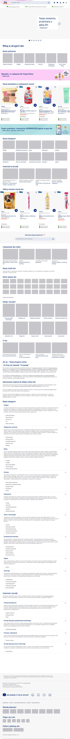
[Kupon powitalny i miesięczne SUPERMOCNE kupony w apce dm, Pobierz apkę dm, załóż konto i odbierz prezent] (35, 129)
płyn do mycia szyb (10, 554)
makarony (8, 509)
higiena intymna (9, 439)
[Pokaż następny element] (59, 24)
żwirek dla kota (9, 579)
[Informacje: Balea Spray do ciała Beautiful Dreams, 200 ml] (42, 224)
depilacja (8, 445)
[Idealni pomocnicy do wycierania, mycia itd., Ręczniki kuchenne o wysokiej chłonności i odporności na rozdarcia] (13, 292)
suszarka (8, 462)
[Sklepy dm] (54, 2)
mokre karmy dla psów (11, 585)
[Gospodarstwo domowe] (35, 157)
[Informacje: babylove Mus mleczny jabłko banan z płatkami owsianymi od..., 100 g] (42, 116)
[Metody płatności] (48, 312)
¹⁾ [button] (47, 28)
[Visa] (20, 711)
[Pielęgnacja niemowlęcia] (51, 60)
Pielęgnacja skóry (10, 615)
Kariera (11, 702)
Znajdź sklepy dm (36, 702)
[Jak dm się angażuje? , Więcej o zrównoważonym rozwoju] (27, 350)
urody (12, 386)
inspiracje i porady (32, 384)
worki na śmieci (9, 550)
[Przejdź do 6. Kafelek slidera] (40, 40)
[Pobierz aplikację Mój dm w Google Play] (19, 730)
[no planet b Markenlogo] (64, 292)
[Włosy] (35, 145)
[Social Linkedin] (28, 720)
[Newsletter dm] (9, 329)
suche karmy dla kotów (11, 581)
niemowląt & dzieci (53, 368)
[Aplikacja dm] (22, 312)
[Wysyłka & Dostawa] (35, 312)
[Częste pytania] (48, 329)
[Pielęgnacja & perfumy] (22, 145)
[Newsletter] (23, 720)
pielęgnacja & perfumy (37, 368)
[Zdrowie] (61, 145)
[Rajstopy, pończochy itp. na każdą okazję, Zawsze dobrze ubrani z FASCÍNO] (6, 286)
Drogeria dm (5, 702)
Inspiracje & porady (49, 596)
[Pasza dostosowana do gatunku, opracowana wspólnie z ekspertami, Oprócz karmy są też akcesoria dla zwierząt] (35, 281)
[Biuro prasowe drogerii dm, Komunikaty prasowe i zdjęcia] (10, 350)
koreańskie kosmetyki (11, 441)
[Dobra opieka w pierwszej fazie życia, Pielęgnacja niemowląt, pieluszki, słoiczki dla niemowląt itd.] (13, 281)
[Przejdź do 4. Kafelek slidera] (36, 40)
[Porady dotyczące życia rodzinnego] (35, 644)
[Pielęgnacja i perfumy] (35, 427)
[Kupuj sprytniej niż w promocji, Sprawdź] (27, 257)
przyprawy (8, 505)
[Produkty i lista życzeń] (57, 2)
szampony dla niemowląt (11, 531)
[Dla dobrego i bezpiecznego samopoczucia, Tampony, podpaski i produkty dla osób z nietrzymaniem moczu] (20, 286)
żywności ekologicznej (16, 375)
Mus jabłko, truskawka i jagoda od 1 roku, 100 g (28, 111)
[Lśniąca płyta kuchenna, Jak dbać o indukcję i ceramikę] (27, 177)
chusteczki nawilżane (10, 533)
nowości (17, 394)
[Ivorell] (13, 286)
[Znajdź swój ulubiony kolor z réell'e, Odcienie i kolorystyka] (57, 286)
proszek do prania (10, 546)
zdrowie (4, 369)
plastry (7, 490)
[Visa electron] (35, 711)
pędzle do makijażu (10, 415)
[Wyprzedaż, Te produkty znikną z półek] (43, 257)
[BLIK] (6, 711)
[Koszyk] (63, 2)
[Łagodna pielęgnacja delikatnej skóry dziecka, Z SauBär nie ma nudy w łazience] (6, 292)
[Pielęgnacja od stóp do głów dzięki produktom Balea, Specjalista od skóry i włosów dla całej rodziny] (20, 281)
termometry (8, 488)
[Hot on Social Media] (62, 60)
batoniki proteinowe (10, 511)
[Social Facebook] (4, 720)
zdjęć (38, 370)
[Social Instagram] (9, 720)
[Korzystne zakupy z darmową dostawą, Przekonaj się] (59, 257)
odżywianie (13, 369)
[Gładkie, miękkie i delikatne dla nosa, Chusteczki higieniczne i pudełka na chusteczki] (28, 292)
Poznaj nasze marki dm (8, 297)
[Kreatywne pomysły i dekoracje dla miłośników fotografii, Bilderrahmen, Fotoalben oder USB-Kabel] (42, 286)
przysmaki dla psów (10, 583)
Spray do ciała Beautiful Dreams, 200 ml (46, 217)
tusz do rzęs (8, 419)
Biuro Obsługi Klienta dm (20, 702)
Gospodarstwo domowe (11, 629)
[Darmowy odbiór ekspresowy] (9, 312)
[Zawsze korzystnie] (8, 60)
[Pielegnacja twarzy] (30, 60)
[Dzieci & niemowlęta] (22, 157)
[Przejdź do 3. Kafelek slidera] (34, 40)
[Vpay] (28, 711)
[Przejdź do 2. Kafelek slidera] (31, 40)
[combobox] (30, 2)
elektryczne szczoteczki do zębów (13, 484)
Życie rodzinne (9, 651)
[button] (66, 2)
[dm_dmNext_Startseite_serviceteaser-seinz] (20, 292)
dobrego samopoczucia (37, 386)
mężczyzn (6, 370)
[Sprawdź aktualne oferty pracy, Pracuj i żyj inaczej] (43, 350)
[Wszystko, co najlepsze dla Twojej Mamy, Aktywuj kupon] (35, 74)
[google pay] (49, 711)
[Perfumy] (40, 60)
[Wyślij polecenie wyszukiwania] (48, 2)
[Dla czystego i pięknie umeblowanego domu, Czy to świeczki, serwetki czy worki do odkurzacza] (49, 286)
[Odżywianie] (9, 157)
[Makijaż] (19, 60)
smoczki (7, 524)
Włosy (7, 617)
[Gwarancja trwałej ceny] (61, 312)
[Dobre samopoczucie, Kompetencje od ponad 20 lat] (35, 286)
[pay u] (13, 711)
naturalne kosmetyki (49, 375)
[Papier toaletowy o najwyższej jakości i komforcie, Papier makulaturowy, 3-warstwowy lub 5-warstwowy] (64, 286)
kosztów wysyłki (27, 683)
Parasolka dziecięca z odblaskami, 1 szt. (28, 217)
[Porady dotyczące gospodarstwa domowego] (35, 621)
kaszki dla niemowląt (10, 526)
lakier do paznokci (10, 423)
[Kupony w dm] (35, 329)
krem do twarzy (9, 437)
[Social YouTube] (19, 720)
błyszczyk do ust (9, 417)
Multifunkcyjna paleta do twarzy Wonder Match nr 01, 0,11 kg (8, 111)
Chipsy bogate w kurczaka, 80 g (8, 216)
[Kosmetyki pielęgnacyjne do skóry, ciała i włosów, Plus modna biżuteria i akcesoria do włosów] (64, 281)
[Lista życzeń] (61, 329)
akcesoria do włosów (10, 464)
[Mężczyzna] (48, 145)
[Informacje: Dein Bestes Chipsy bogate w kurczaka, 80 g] (4, 224)
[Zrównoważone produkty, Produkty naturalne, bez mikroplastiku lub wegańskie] (59, 350)
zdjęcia (7, 567)
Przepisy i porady (10, 640)
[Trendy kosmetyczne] (35, 603)
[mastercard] (42, 711)
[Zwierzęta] (48, 157)
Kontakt (28, 702)
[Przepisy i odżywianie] (35, 633)
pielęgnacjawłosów (47, 369)
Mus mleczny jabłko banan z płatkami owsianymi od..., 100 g (46, 111)
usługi (51, 389)
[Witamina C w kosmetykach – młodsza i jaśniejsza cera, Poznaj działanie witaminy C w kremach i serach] (10, 177)
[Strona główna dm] (5, 2)
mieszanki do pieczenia (11, 507)
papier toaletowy (9, 552)
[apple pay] (57, 711)
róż (6, 421)
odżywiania (16, 386)
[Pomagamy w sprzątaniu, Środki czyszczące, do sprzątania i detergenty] (42, 281)
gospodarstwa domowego (25, 369)
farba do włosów (9, 466)
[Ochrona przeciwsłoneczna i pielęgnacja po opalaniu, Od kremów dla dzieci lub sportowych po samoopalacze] (42, 292)
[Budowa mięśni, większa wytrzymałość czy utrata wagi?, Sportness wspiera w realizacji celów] (35, 292)
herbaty (7, 503)
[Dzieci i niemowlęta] (35, 515)
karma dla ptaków (10, 587)
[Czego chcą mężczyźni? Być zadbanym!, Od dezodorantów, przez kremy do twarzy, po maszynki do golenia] (28, 281)
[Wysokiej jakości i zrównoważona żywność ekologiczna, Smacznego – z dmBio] (49, 281)
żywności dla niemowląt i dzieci (36, 375)
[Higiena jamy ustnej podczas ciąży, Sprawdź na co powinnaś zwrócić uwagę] (43, 177)
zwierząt (17, 370)
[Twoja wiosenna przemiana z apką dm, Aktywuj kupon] (35, 23)
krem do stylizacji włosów (11, 468)
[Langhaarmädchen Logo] (28, 286)
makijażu (40, 369)
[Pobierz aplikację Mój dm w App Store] (8, 730)
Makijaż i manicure (10, 613)
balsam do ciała (9, 443)
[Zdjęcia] (61, 157)
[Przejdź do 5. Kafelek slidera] (38, 40)
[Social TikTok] (14, 720)
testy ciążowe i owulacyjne (12, 482)
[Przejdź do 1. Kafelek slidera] (29, 40)
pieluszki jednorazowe (11, 529)
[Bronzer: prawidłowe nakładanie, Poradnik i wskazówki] (59, 177)
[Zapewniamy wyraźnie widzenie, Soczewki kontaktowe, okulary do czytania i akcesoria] (57, 292)
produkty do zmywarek (11, 548)
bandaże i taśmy (9, 486)
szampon (8, 460)
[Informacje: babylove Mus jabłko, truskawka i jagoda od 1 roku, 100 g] (23, 116)
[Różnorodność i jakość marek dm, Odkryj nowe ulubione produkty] (10, 257)
